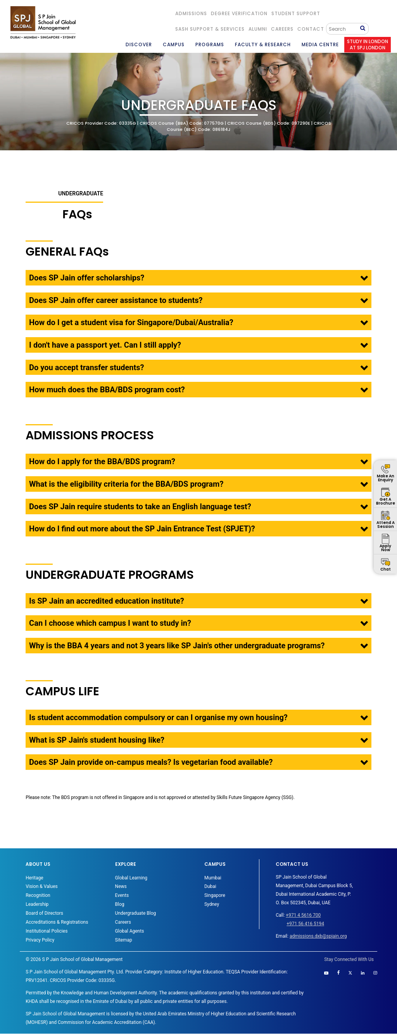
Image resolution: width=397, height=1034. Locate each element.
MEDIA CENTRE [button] (320, 44)
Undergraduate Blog (135, 913)
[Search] (344, 28)
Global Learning (131, 878)
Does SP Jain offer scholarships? (86, 277)
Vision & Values (42, 886)
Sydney (211, 904)
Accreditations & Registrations (57, 922)
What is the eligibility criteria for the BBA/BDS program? (126, 484)
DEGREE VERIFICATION (239, 13)
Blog (119, 904)
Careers (282, 29)
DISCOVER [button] (139, 44)
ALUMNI (258, 29)
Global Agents (129, 931)
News (121, 886)
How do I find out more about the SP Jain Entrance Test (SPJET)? (142, 528)
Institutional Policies (46, 931)
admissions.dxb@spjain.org (318, 936)
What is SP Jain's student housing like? (96, 740)
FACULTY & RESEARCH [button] (263, 44)
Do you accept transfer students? (86, 367)
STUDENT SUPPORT (295, 13)
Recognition (38, 895)
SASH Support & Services (210, 29)
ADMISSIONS (191, 13)
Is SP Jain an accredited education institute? (106, 601)
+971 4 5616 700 (303, 915)
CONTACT (310, 29)
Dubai (210, 886)
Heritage (34, 878)
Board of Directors (44, 913)
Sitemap (123, 940)
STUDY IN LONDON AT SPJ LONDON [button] (367, 44)
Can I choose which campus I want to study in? (110, 623)
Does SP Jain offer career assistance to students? (115, 300)
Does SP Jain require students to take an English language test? (140, 506)
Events (122, 895)
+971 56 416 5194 (305, 923)
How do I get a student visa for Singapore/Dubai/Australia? (131, 322)
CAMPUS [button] (174, 44)
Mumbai (212, 878)
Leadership (37, 904)
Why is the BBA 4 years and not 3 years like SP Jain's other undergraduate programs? (177, 645)
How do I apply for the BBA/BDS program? (102, 461)
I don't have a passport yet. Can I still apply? (105, 345)
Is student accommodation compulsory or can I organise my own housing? (158, 717)
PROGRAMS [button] (209, 44)
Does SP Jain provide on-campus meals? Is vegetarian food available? (151, 762)
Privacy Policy (40, 940)
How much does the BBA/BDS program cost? (107, 389)
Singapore (214, 895)
